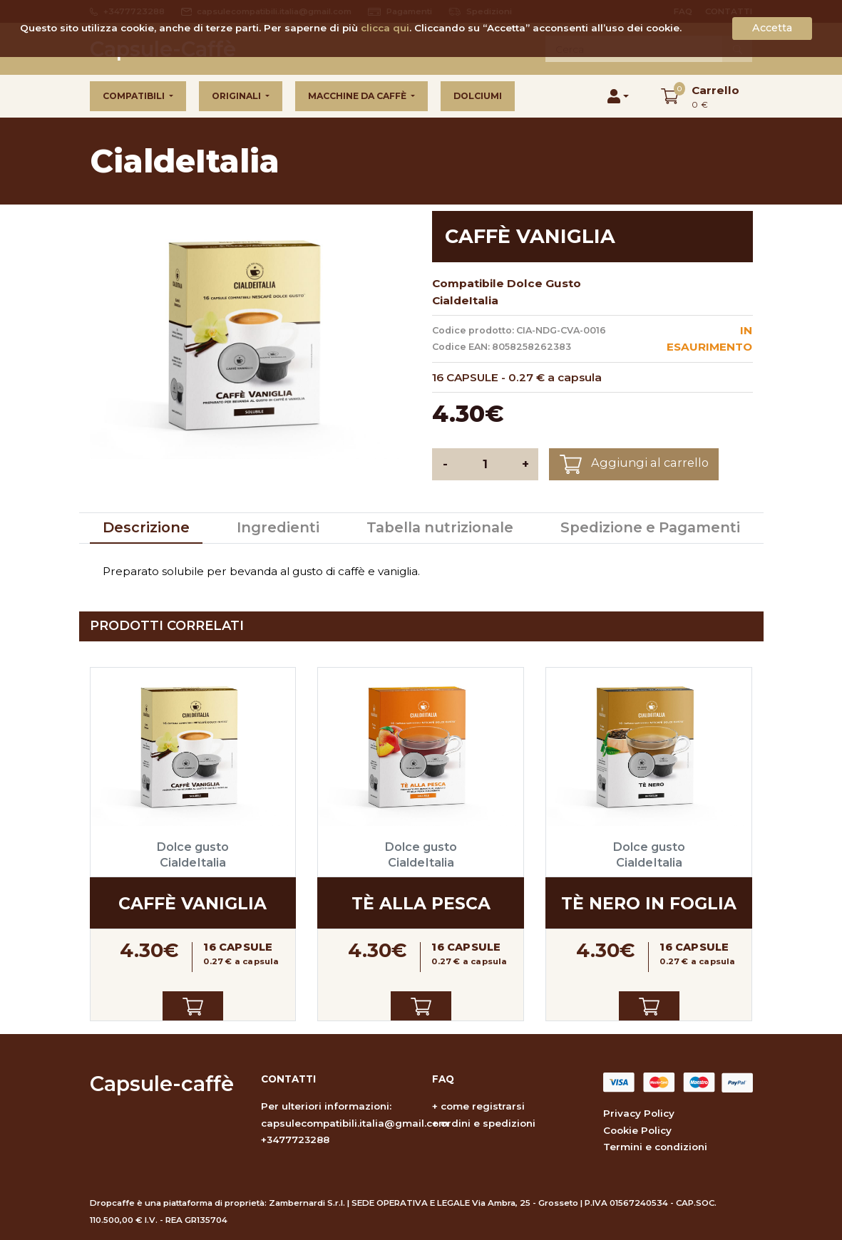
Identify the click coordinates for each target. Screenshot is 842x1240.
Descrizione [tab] (146, 527)
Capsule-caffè (162, 1083)
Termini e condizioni (655, 1146)
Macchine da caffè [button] (358, 96)
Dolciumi (477, 96)
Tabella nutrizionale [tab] (439, 527)
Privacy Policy (638, 1113)
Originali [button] (237, 96)
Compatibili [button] (135, 96)
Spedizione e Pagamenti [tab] (650, 527)
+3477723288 (295, 1139)
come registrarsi (483, 1106)
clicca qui (385, 27)
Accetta (772, 27)
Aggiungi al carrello (634, 464)
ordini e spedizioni (488, 1123)
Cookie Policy (637, 1130)
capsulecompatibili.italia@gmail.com (354, 1123)
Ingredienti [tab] (278, 527)
